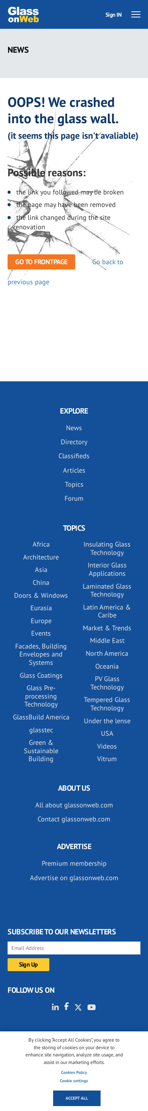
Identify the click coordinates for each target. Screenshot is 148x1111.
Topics (74, 484)
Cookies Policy (74, 1072)
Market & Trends (107, 628)
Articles (74, 470)
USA (107, 733)
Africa (41, 544)
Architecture (41, 557)
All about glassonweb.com (74, 805)
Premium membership (74, 863)
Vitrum (107, 758)
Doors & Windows (41, 595)
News (74, 427)
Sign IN (113, 14)
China (41, 582)
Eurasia (41, 607)
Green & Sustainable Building (41, 750)
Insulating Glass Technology (107, 548)
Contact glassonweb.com (74, 819)
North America (107, 653)
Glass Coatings (41, 675)
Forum (74, 498)
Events (41, 633)
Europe (41, 620)
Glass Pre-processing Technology (41, 695)
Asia (41, 569)
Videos (107, 746)
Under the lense (107, 720)
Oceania (107, 666)
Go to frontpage (41, 261)
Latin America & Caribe (107, 611)
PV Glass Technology (107, 682)
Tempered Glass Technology (107, 703)
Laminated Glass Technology (107, 590)
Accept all (77, 1098)
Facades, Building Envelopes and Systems (41, 654)
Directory (74, 441)
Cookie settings (74, 1080)
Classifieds (74, 455)
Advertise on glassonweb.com (74, 877)
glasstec (41, 730)
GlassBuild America (41, 717)
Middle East (107, 640)
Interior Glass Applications (107, 569)
